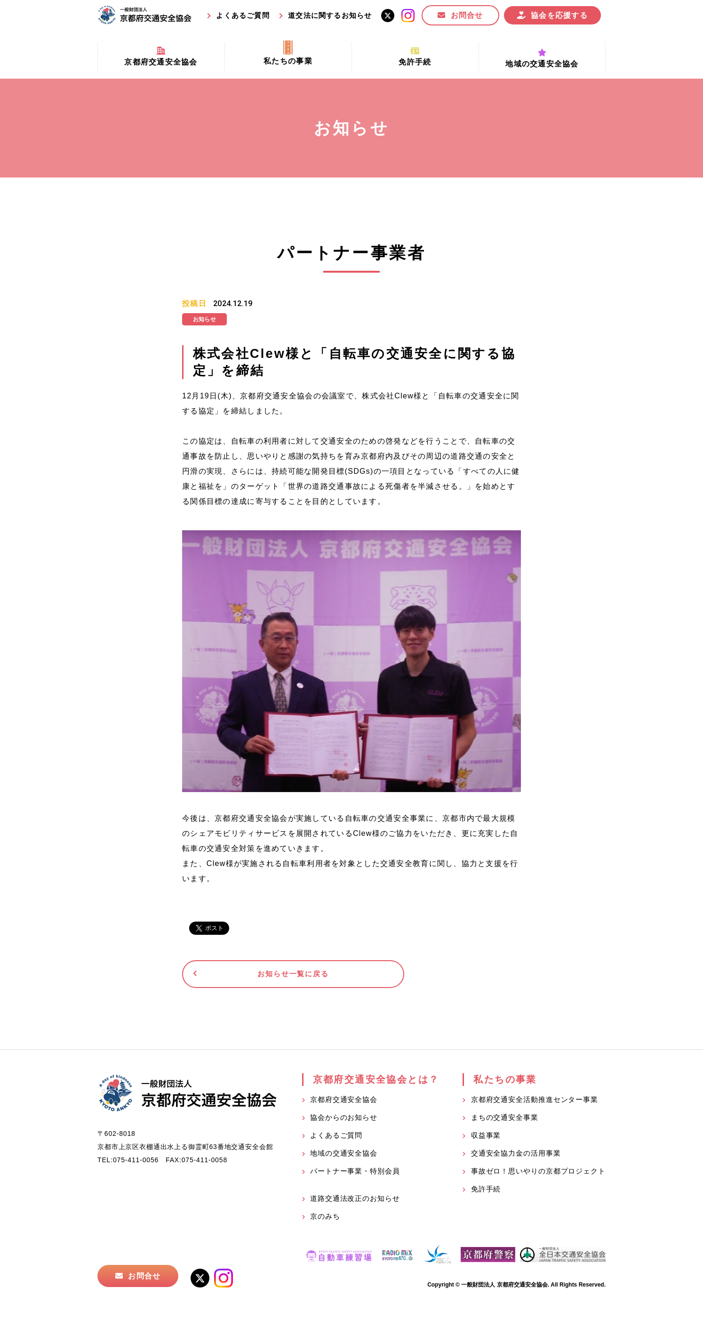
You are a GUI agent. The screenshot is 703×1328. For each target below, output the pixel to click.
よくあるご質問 (242, 15)
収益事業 (486, 1138)
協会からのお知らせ (343, 1120)
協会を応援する (559, 15)
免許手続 (486, 1192)
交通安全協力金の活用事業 (516, 1156)
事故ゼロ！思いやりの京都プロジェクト (538, 1174)
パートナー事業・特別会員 (355, 1174)
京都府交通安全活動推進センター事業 (534, 1102)
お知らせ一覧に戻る (255, 976)
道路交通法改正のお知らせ (355, 1201)
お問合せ (467, 15)
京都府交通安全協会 (343, 1102)
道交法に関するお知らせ (330, 15)
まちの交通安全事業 (504, 1120)
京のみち (325, 1219)
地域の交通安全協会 (343, 1156)
